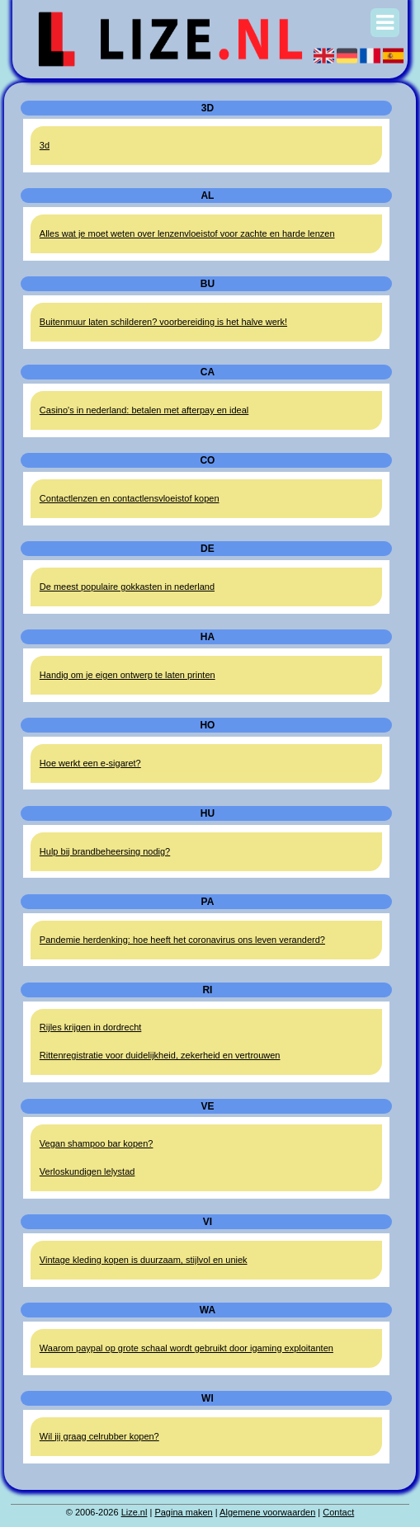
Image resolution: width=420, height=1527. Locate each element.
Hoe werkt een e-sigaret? (90, 763)
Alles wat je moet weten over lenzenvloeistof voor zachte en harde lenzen (187, 233)
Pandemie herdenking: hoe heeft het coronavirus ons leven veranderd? (182, 940)
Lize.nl (134, 1512)
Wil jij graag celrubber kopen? (99, 1436)
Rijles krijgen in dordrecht (91, 1027)
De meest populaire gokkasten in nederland (127, 586)
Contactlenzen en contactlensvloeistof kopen (129, 498)
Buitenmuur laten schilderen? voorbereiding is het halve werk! (163, 322)
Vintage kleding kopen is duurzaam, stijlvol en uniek (144, 1260)
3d (45, 145)
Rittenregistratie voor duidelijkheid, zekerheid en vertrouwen (160, 1055)
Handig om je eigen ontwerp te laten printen (127, 675)
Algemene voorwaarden (267, 1512)
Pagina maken (183, 1512)
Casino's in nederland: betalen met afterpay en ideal (144, 410)
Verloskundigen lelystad (87, 1171)
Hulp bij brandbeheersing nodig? (105, 851)
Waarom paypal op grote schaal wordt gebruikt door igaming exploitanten (186, 1348)
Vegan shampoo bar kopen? (96, 1143)
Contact (338, 1512)
